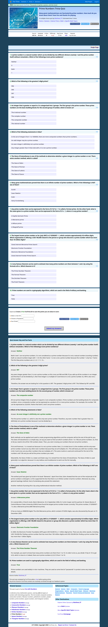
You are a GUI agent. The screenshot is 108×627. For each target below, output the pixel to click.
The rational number (18, 123)
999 (12, 90)
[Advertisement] (54, 41)
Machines (92, 591)
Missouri (85, 591)
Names (67, 591)
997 (12, 93)
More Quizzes (68, 610)
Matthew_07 (58, 18)
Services (37, 2)
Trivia (31, 2)
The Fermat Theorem (18, 275)
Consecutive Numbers (19, 605)
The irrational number (18, 112)
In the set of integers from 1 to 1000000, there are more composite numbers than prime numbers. (44, 137)
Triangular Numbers (18, 618)
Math (68, 589)
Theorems (69, 593)
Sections (24, 2)
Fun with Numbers (31, 589)
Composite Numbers (18, 603)
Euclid (13, 189)
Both (13, 69)
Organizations (59, 591)
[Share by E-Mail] (94, 24)
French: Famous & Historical (81, 593)
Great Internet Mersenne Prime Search (24, 244)
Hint (97, 57)
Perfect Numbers (17, 612)
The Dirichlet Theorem (18, 278)
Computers (74, 589)
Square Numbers (17, 616)
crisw (36, 579)
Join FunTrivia (25, 5)
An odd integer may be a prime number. (24, 140)
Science (63, 589)
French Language (83, 589)
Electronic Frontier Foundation (21, 248)
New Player (88, 2)
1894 (66, 35)
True (12, 295)
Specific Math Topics (76, 591)
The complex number (18, 116)
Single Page (95, 47)
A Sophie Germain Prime (19, 216)
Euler (13, 197)
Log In (97, 2)
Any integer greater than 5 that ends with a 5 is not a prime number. (34, 148)
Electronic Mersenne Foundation (22, 252)
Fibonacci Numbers (18, 607)
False (13, 299)
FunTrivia (64, 614)
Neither (13, 62)
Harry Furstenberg (17, 201)
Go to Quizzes (64, 606)
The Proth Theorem (17, 282)
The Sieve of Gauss (17, 174)
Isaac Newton (16, 193)
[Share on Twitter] (85, 24)
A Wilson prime (16, 223)
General (57, 589)
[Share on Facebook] (75, 24)
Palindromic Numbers (19, 609)
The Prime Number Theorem (21, 271)
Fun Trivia (14, 2)
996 (12, 86)
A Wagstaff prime (17, 227)
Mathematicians (60, 593)
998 (12, 97)
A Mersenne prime (17, 220)
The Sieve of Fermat (18, 167)
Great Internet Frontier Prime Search (23, 256)
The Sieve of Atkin (17, 163)
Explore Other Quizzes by (69, 602)
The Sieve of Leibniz (18, 170)
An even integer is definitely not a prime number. (27, 144)
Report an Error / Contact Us (67, 625)
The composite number (19, 120)
